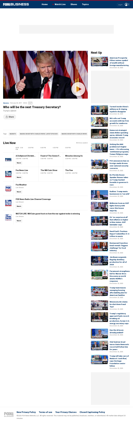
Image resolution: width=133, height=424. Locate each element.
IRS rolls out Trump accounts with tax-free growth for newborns (119, 120)
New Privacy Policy (26, 412)
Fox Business (16, 4)
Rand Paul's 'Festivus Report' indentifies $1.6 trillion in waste (119, 233)
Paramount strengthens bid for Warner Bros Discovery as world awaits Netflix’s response (120, 276)
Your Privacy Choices (66, 412)
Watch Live (60, 4)
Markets (6, 103)
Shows (74, 4)
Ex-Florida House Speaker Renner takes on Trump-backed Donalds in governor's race (119, 180)
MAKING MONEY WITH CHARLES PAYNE (74, 134)
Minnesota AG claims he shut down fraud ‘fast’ (119, 304)
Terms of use (45, 412)
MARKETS (13, 134)
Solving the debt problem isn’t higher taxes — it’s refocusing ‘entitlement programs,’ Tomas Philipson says (119, 149)
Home (45, 4)
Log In (120, 4)
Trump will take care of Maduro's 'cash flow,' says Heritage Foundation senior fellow (119, 361)
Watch (19, 163)
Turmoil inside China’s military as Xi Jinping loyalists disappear (119, 109)
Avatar (126, 4)
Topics (85, 4)
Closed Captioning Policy (92, 412)
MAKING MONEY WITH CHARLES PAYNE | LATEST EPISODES (39, 134)
